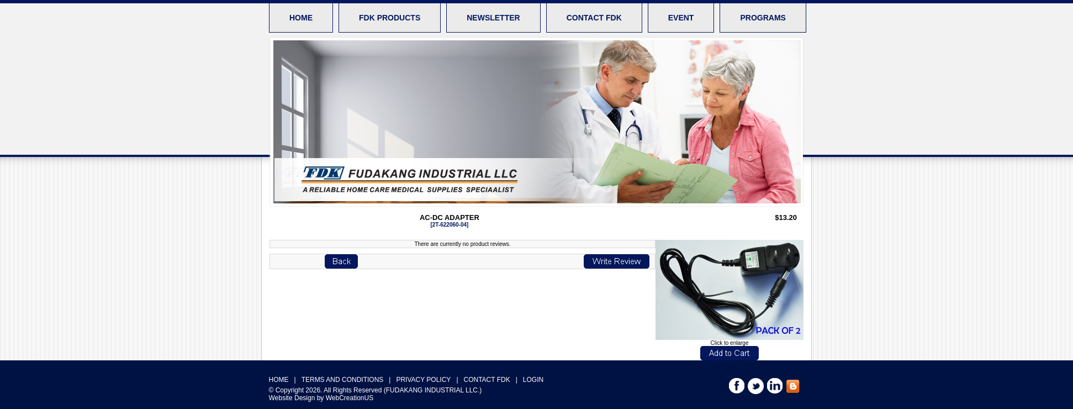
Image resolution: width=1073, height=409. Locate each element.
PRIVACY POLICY (423, 380)
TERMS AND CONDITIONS (343, 380)
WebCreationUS (349, 398)
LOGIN (533, 380)
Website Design (292, 398)
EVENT (681, 17)
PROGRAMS (762, 17)
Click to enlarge (730, 340)
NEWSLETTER (493, 17)
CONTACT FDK (594, 17)
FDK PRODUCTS (389, 17)
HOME (301, 17)
